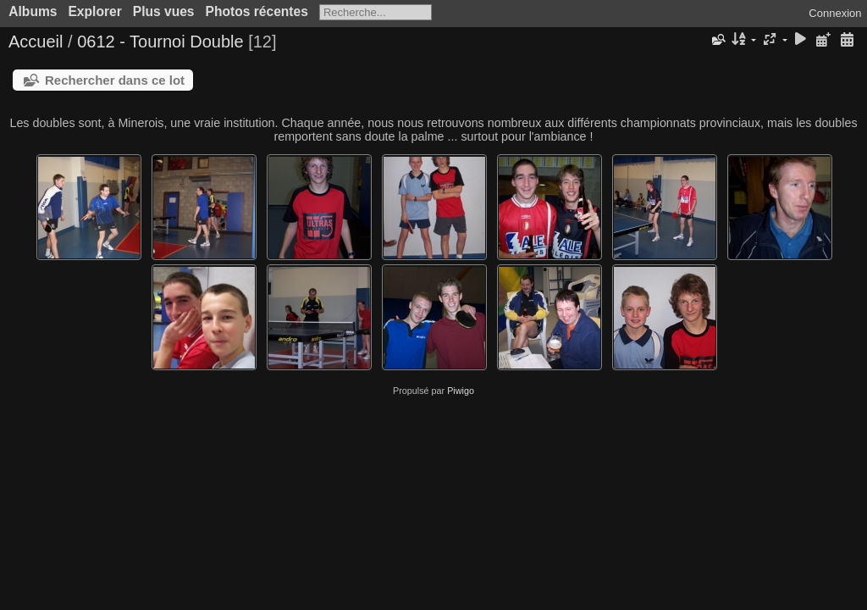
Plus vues (164, 11)
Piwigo (460, 390)
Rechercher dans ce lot (115, 80)
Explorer (94, 11)
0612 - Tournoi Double (160, 41)
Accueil (35, 41)
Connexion (835, 13)
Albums (32, 11)
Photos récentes (257, 11)
